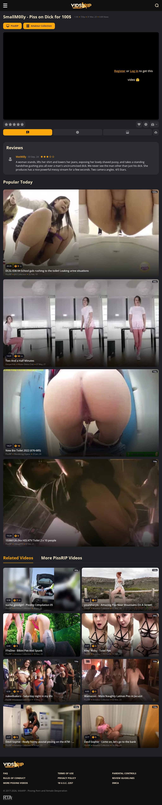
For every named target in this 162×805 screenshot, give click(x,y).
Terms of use (66, 773)
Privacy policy (67, 778)
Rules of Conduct (14, 778)
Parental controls (124, 773)
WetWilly (21, 157)
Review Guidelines (123, 778)
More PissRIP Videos (61, 558)
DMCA (115, 783)
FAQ (5, 773)
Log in (134, 71)
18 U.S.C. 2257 (65, 783)
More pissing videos (15, 783)
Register (119, 71)
